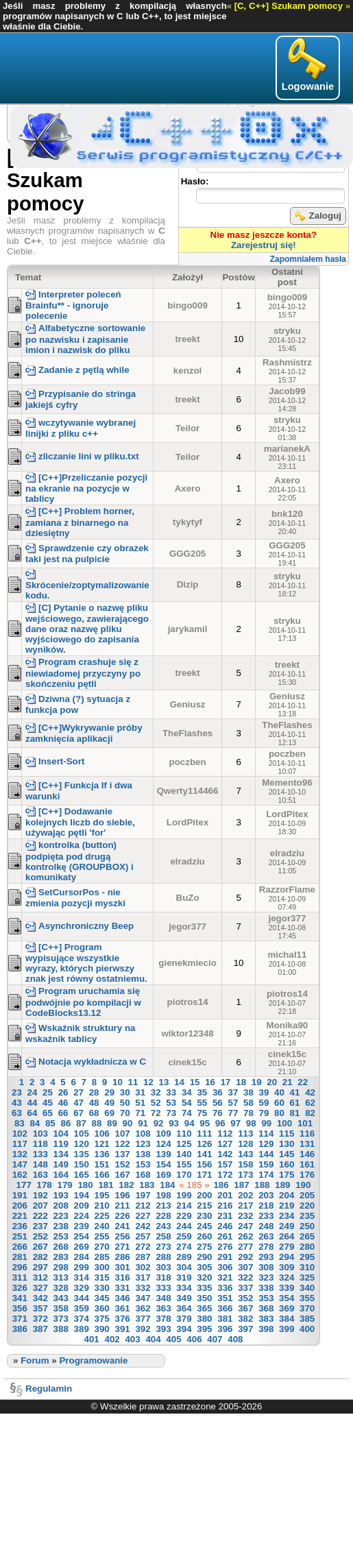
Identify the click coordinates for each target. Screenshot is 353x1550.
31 (140, 1092)
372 (40, 1318)
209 (81, 1205)
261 (224, 1236)
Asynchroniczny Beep (79, 926)
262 (245, 1236)
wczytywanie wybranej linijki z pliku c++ (80, 428)
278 (265, 1247)
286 (122, 1257)
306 (224, 1267)
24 (32, 1092)
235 (307, 1216)
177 (24, 1185)
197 (142, 1195)
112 (224, 1133)
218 (265, 1205)
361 (122, 1308)
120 (81, 1144)
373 (61, 1318)
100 (284, 1123)
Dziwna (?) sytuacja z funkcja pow (77, 704)
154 (163, 1164)
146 (307, 1154)
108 (142, 1133)
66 (63, 1113)
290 (204, 1257)
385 (307, 1318)
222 (40, 1216)
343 (61, 1298)
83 (19, 1123)
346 (122, 1298)
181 (105, 1185)
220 (307, 1205)
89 (112, 1123)
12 (148, 1082)
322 (245, 1277)
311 (19, 1277)
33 (171, 1092)
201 (224, 1195)
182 (126, 1185)
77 (233, 1113)
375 (102, 1318)
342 (40, 1298)
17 (226, 1082)
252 (40, 1236)
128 (245, 1144)
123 (142, 1144)
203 (265, 1195)
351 (224, 1298)
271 (122, 1247)
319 (183, 1277)
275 (204, 1247)
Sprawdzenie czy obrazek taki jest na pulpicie (87, 553)
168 (142, 1175)
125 (183, 1144)
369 (286, 1308)
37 (233, 1092)
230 (204, 1216)
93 (174, 1123)
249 (286, 1226)
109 (163, 1133)
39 (264, 1092)
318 (163, 1277)
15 (195, 1082)
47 (78, 1103)
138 (142, 1154)
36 (217, 1092)
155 (183, 1164)
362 (142, 1308)
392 (142, 1329)
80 (279, 1113)
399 (286, 1329)
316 (122, 1277)
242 (142, 1226)
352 (245, 1298)
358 (61, 1308)
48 (94, 1103)
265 (307, 1236)
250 (307, 1226)
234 (286, 1216)
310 (307, 1267)
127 (224, 1144)
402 (112, 1339)
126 (204, 1144)
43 (17, 1103)
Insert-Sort (54, 761)
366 (224, 1308)
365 (204, 1308)
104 (61, 1133)
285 (102, 1257)
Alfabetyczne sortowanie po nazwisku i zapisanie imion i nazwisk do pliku (85, 338)
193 (61, 1195)
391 (122, 1329)
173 (245, 1175)
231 (224, 1216)
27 (78, 1092)
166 (102, 1175)
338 (265, 1288)
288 (163, 1257)
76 (217, 1113)
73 (171, 1113)
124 (163, 1144)
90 (128, 1123)
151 (102, 1164)
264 (286, 1236)
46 (63, 1103)
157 (224, 1164)
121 (102, 1144)
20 (272, 1082)
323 (265, 1277)
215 (204, 1205)
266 (19, 1247)
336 (224, 1288)
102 (19, 1133)
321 (224, 1277)
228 (163, 1216)
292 (245, 1257)
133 (40, 1154)
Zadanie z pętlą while (77, 370)
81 (295, 1113)
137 (122, 1154)
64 (32, 1113)
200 (204, 1195)
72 (156, 1113)
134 (61, 1154)
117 (19, 1144)
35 (202, 1092)
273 (163, 1247)
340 (307, 1288)
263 (265, 1236)
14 (179, 1082)
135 (81, 1154)
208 (61, 1205)
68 (94, 1113)
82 (310, 1113)
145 (286, 1154)
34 (187, 1092)
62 (310, 1103)
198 (163, 1195)
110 (183, 1133)
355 (307, 1298)
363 (163, 1308)
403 (132, 1339)
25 (47, 1092)
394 (183, 1329)
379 (183, 1318)
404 (152, 1339)
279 (286, 1247)
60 (279, 1103)
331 (122, 1288)
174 (265, 1175)
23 (17, 1092)
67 (78, 1113)
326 (19, 1288)
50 (125, 1103)
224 (81, 1216)
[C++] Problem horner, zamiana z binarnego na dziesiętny (79, 521)
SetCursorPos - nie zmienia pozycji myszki (75, 897)
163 (40, 1175)
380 (204, 1318)
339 (286, 1288)
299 (81, 1267)
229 (183, 1216)
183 (146, 1185)
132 (19, 1154)
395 (204, 1329)
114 (265, 1133)
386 (19, 1329)
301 (122, 1267)
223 (61, 1216)
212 (142, 1205)
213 (163, 1205)
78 (248, 1113)
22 (302, 1082)
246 (224, 1226)
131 (307, 1144)
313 (61, 1277)
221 (19, 1216)
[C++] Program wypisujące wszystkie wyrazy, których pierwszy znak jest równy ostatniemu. (86, 963)
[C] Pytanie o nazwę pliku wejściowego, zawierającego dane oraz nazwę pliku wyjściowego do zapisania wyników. (87, 629)
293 (265, 1257)
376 (122, 1318)
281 (19, 1257)
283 (61, 1257)
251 (19, 1236)
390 (102, 1329)
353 (265, 1298)
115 (286, 1133)
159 (265, 1164)
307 (245, 1267)
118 (40, 1144)
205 (307, 1195)
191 (19, 1195)
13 (164, 1082)
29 (109, 1092)
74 (187, 1113)
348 (163, 1298)
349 (183, 1298)
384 (286, 1318)
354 (286, 1298)
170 (183, 1175)
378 (163, 1318)
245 (204, 1226)
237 (40, 1226)
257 (142, 1236)
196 (122, 1195)
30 (125, 1092)
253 (61, 1236)
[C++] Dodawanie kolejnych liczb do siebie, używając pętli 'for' (80, 822)
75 (202, 1113)
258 (163, 1236)
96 (220, 1123)
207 (40, 1205)
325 (307, 1277)
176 (307, 1175)
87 (81, 1123)
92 (159, 1123)
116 (307, 1133)
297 (40, 1267)
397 (245, 1329)
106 (102, 1133)
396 (224, 1329)
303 (163, 1267)
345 (102, 1298)
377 (142, 1318)
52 (156, 1103)
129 (265, 1144)
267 (40, 1247)
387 (40, 1329)
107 (122, 1133)
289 (183, 1257)
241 (122, 1226)
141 (204, 1154)
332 (142, 1288)
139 (163, 1154)
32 (156, 1092)
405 (173, 1339)
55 (202, 1103)
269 (81, 1247)
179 (64, 1185)
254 (81, 1236)
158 (245, 1164)
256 (122, 1236)
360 (102, 1308)
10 (117, 1082)
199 (183, 1195)
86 (65, 1123)
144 (265, 1154)
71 (140, 1113)
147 (19, 1164)
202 (245, 1195)
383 (265, 1318)
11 (133, 1082)
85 (50, 1123)
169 (163, 1175)
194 (81, 1195)
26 (63, 1092)
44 (32, 1103)
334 (183, 1288)
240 (102, 1226)
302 (142, 1267)
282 (40, 1257)
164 (61, 1175)
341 (19, 1298)
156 (204, 1164)
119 (61, 1144)
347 (142, 1298)
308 (265, 1267)
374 (81, 1318)
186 (220, 1185)
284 (81, 1257)
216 (224, 1205)
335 (204, 1288)
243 (163, 1226)
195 (102, 1195)
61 (295, 1103)
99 (266, 1123)
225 (102, 1216)
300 (102, 1267)
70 (125, 1113)
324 (286, 1277)
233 (265, 1216)
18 (241, 1082)
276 (224, 1247)
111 (204, 1133)
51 (140, 1103)
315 (102, 1277)
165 (81, 1175)
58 (248, 1103)
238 (61, 1226)
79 (264, 1113)
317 (142, 1277)
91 (143, 1123)
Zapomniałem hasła (308, 259)
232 (245, 1216)
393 (163, 1329)
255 (102, 1236)
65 (47, 1113)
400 (307, 1329)
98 (251, 1123)
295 (307, 1257)
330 (102, 1288)
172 (224, 1175)
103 (40, 1133)
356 (19, 1308)
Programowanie (93, 1360)
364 (183, 1308)
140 (183, 1154)
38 (248, 1092)
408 (235, 1339)
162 (19, 1175)
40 (279, 1092)
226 (122, 1216)
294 (286, 1257)
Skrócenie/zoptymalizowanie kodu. (87, 585)
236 (19, 1226)
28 (94, 1092)
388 (61, 1329)
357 (40, 1308)
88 (97, 1123)
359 (81, 1308)
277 (245, 1247)
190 (303, 1185)
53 (171, 1103)
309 (286, 1267)
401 (91, 1339)
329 (81, 1288)
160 (286, 1164)
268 (61, 1247)
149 (61, 1164)
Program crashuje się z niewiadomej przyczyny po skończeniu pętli (83, 672)
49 (109, 1103)
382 (245, 1318)
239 (81, 1226)
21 (287, 1082)
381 (224, 1318)
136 (102, 1154)
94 (189, 1123)
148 (40, 1164)
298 (61, 1267)
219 (286, 1205)
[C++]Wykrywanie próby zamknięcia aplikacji (84, 733)
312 (40, 1277)
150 (81, 1164)
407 (214, 1339)
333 (163, 1288)
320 (204, 1277)
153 (142, 1164)
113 (245, 1133)
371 (19, 1318)
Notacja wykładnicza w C (85, 1061)
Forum (35, 1360)
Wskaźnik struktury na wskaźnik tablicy (80, 1033)
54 (187, 1103)
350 (204, 1298)
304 (183, 1267)
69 (109, 1113)
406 (194, 1339)
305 (204, 1267)
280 (307, 1247)
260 (204, 1236)
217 (245, 1205)
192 (40, 1195)
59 (264, 1103)
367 (245, 1308)
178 (44, 1185)
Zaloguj (318, 215)
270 (102, 1247)
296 (19, 1267)
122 (122, 1144)
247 (245, 1226)
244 (183, 1226)
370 (307, 1308)
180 (85, 1185)
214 (183, 1205)
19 (257, 1082)
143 (245, 1154)
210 (102, 1205)
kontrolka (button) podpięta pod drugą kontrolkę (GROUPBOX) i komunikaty (79, 861)
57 (233, 1103)
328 (61, 1288)
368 (265, 1308)
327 (40, 1288)
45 (47, 1103)
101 (305, 1123)
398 (265, 1329)
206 (19, 1205)
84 (34, 1123)
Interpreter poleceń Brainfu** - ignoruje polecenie (73, 305)
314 (81, 1277)
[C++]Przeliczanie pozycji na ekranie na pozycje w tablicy (86, 488)
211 (122, 1205)
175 (286, 1175)
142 (224, 1154)
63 (17, 1113)
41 (295, 1092)
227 (142, 1216)
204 (286, 1195)
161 (307, 1164)
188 (261, 1185)
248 (265, 1226)
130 (286, 1144)
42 (310, 1092)
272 (142, 1247)
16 (210, 1082)
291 (224, 1257)
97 (235, 1123)
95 (204, 1123)
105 (81, 1133)
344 (81, 1298)
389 (81, 1329)
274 (183, 1247)
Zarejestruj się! (263, 245)
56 (217, 1103)
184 (167, 1185)
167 (122, 1175)
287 (142, 1257)
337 (245, 1288)
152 (122, 1164)
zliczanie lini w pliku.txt (82, 456)
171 (204, 1175)
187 (241, 1185)
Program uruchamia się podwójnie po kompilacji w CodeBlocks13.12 (83, 1001)
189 (282, 1185)
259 (183, 1236)
